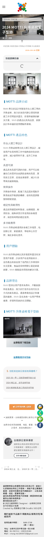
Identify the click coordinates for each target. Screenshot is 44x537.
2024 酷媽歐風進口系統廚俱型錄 (20, 388)
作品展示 (17, 513)
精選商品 (26, 513)
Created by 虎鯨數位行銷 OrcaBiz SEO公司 (22, 508)
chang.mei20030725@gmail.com (24, 533)
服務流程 (35, 513)
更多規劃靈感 (21, 455)
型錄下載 (14, 19)
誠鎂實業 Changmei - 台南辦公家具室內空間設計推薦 (22, 504)
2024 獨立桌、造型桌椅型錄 (18, 383)
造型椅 (7, 46)
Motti (5, 108)
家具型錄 (14, 46)
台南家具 (36, 46)
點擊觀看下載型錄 (22, 342)
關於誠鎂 (8, 513)
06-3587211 (14, 531)
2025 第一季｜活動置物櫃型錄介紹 (21, 378)
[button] (37, 58)
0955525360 (26, 531)
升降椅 (29, 46)
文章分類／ (7, 19)
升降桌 (22, 46)
